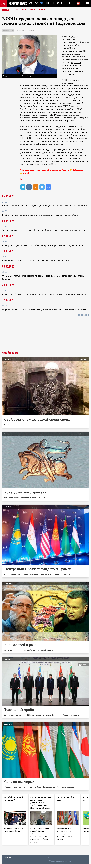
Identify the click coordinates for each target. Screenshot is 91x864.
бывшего (46, 100)
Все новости (83, 315)
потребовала (81, 129)
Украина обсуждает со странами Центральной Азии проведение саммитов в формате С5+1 (45, 230)
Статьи (16, 9)
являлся (75, 85)
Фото (32, 9)
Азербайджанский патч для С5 (13, 798)
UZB (53, 3)
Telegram (77, 170)
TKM (47, 3)
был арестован (76, 97)
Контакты (8, 857)
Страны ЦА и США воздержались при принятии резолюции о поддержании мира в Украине (45, 294)
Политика (31, 30)
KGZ (36, 3)
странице (76, 62)
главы (53, 109)
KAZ (30, 3)
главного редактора (69, 115)
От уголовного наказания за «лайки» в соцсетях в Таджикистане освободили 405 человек (44, 309)
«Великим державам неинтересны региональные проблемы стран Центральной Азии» (40, 802)
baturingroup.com (62, 861)
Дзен (25, 173)
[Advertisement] (45, 334)
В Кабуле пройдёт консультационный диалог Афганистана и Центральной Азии (40, 215)
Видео (24, 9)
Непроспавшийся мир (65, 798)
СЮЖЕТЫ (41, 9)
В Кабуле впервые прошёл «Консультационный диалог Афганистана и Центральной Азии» (45, 205)
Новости (5, 9)
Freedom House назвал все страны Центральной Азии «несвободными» (36, 260)
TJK (41, 3)
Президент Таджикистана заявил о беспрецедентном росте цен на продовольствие (42, 245)
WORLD (59, 3)
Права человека (21, 30)
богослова (25, 106)
